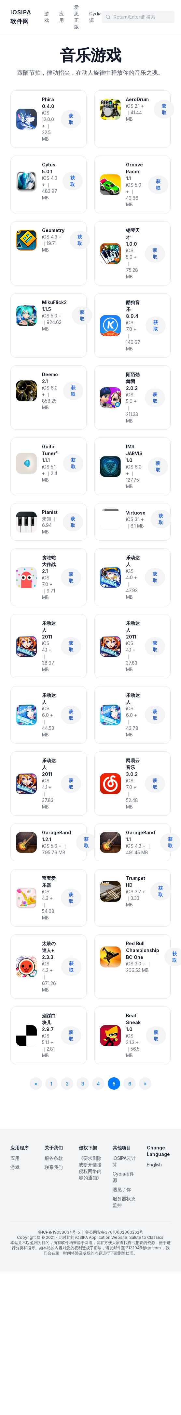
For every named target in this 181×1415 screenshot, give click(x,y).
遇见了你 (122, 1189)
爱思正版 (76, 16)
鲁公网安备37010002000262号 (114, 1232)
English (154, 1164)
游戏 (46, 17)
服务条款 (54, 1158)
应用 (61, 17)
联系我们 (54, 1167)
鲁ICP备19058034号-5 (59, 1232)
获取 (71, 119)
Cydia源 (95, 17)
